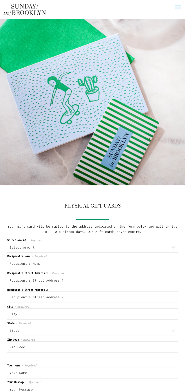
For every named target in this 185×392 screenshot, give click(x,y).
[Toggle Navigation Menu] (178, 7)
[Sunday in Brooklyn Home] (25, 9)
